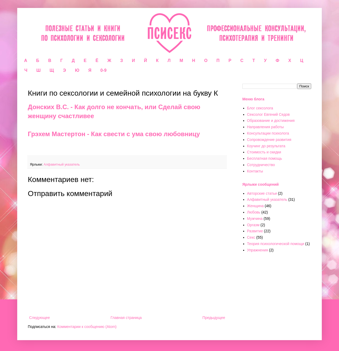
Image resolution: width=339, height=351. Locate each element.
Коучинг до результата (266, 146)
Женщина (255, 206)
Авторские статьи (262, 193)
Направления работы (265, 127)
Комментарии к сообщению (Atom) (87, 327)
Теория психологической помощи (275, 244)
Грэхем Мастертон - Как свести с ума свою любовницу (114, 133)
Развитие (255, 231)
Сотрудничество (261, 165)
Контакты (255, 171)
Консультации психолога (268, 133)
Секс (251, 237)
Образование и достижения (271, 120)
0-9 (103, 70)
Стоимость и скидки (264, 152)
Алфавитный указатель (62, 164)
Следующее (39, 318)
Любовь (253, 212)
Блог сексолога (260, 108)
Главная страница (126, 318)
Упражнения (257, 250)
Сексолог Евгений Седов (268, 114)
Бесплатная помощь (264, 158)
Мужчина (255, 218)
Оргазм (253, 225)
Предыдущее (213, 318)
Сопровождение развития (269, 139)
